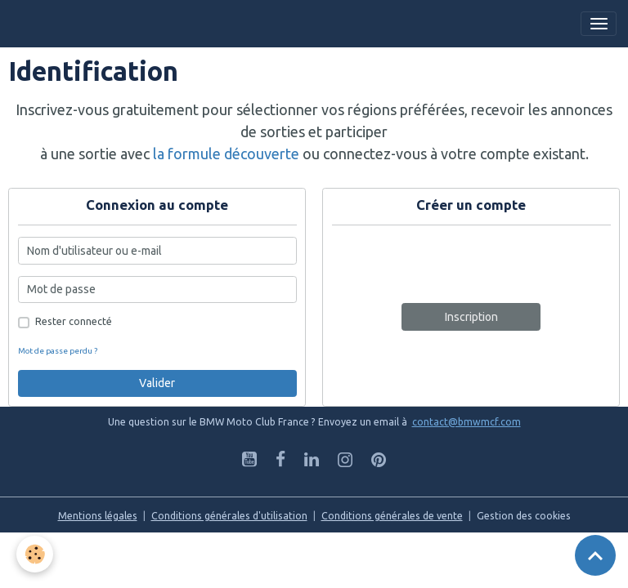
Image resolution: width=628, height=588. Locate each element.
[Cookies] (34, 554)
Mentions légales (97, 515)
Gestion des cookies (524, 515)
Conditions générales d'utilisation (229, 515)
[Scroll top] (595, 555)
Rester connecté (73, 321)
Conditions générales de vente (392, 515)
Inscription (471, 316)
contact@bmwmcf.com (466, 421)
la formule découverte (226, 153)
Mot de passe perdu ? (57, 350)
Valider (157, 383)
